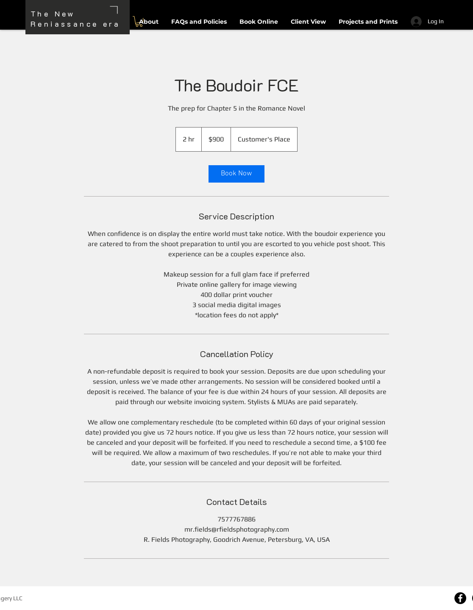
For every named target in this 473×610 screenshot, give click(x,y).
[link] (236, 174)
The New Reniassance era (75, 18)
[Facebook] (460, 598)
